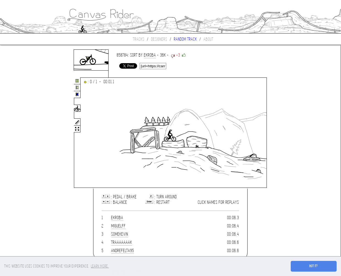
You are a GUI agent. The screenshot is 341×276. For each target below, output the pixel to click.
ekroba (150, 55)
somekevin (119, 234)
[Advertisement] (23, 133)
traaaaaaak (121, 242)
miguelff (118, 226)
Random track (185, 39)
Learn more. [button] (100, 266)
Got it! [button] (313, 266)
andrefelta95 (122, 250)
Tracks (139, 39)
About (209, 39)
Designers (159, 39)
